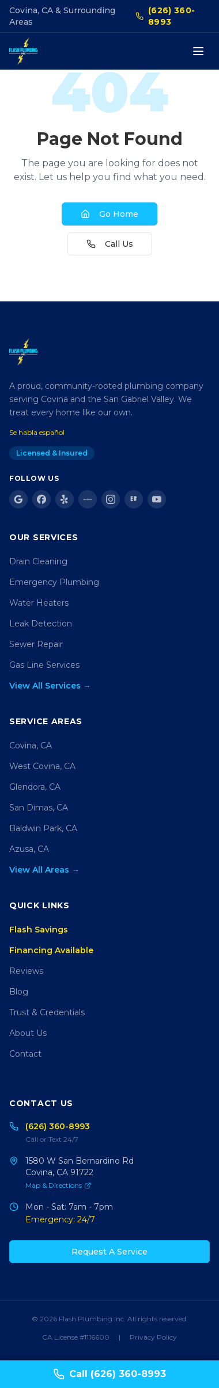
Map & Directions (58, 1185)
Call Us (109, 244)
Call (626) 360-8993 (109, 1374)
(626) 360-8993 (165, 16)
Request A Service (109, 1251)
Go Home (109, 214)
